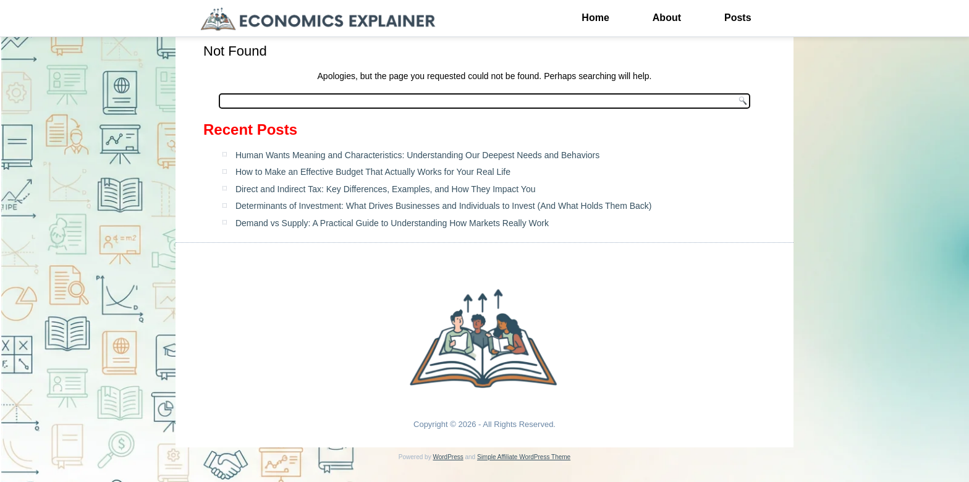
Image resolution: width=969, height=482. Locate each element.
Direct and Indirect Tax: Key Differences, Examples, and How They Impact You (385, 189)
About (667, 17)
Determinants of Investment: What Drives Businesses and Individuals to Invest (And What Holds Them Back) (443, 206)
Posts (737, 17)
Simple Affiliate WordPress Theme (523, 457)
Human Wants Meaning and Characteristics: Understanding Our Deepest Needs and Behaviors (417, 155)
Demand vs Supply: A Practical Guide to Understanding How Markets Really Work (392, 223)
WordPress (448, 457)
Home (595, 17)
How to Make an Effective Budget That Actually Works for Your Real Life (372, 172)
